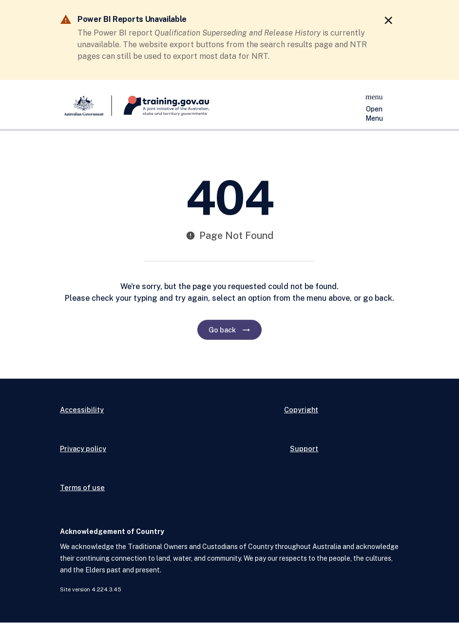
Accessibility (82, 409)
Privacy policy (83, 448)
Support (304, 448)
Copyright (301, 409)
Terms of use (82, 487)
